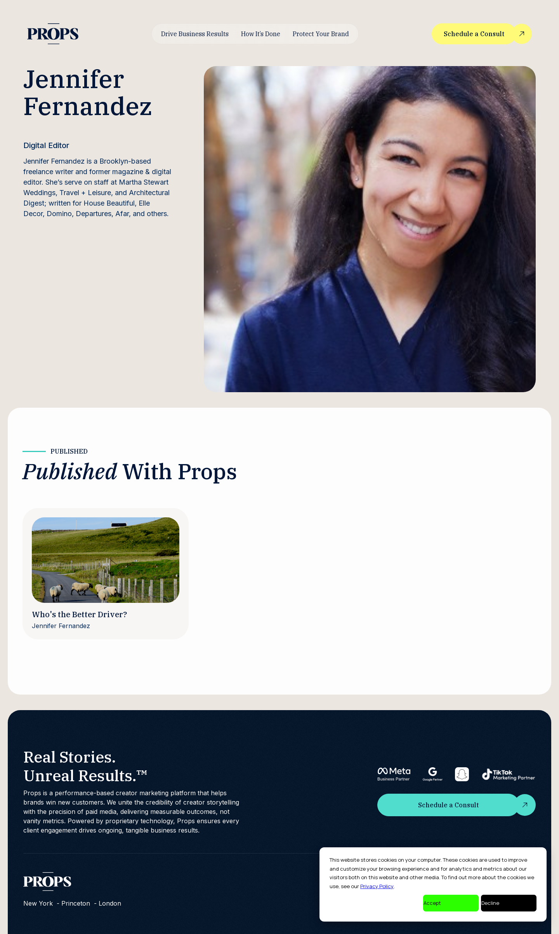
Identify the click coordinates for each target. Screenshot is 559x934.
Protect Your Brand (321, 34)
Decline (490, 902)
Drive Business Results (195, 34)
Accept (432, 902)
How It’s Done (260, 34)
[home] (52, 33)
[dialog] (433, 884)
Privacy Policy (377, 886)
